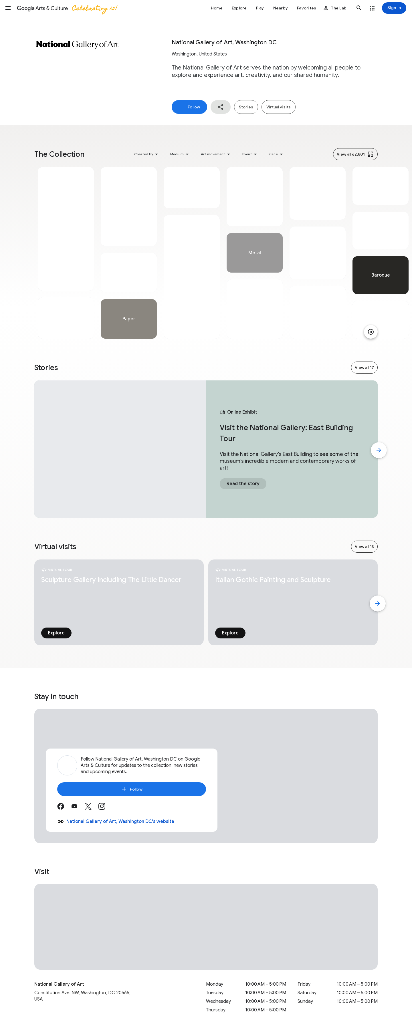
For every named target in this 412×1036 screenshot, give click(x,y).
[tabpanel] (65, 253)
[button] (8, 8)
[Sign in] (394, 8)
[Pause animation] (371, 332)
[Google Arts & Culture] (66, 8)
